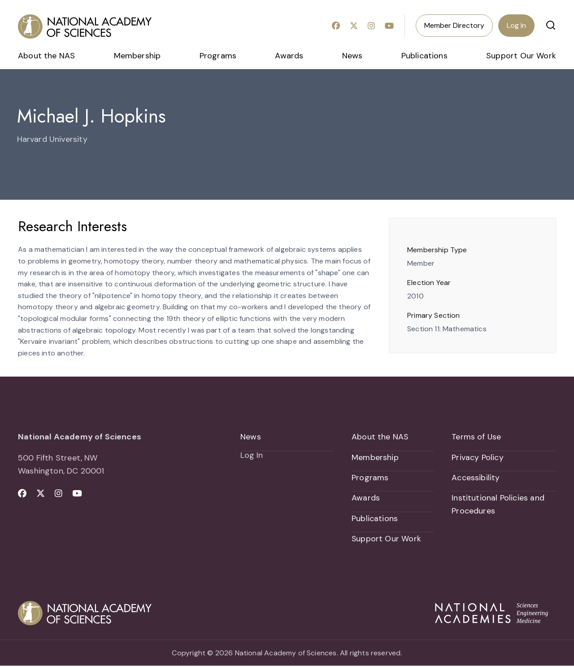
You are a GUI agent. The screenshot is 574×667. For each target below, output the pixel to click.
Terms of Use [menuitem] (476, 436)
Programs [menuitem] (218, 55)
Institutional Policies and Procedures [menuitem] (498, 505)
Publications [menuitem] (424, 55)
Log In (516, 25)
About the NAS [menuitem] (46, 55)
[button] (550, 25)
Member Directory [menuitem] (454, 25)
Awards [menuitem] (289, 55)
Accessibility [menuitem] (476, 478)
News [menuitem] (352, 55)
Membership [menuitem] (137, 55)
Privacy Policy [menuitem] (478, 457)
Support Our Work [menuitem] (521, 55)
